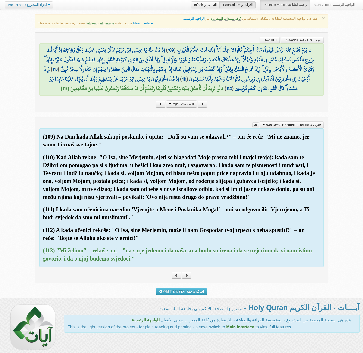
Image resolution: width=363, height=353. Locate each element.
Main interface (143, 23)
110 (55, 69)
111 (184, 79)
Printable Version (285, 4)
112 (229, 88)
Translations (237, 5)
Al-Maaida (302, 40)
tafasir (205, 5)
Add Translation (181, 291)
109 (171, 50)
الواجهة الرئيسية (194, 18)
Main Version (334, 4)
